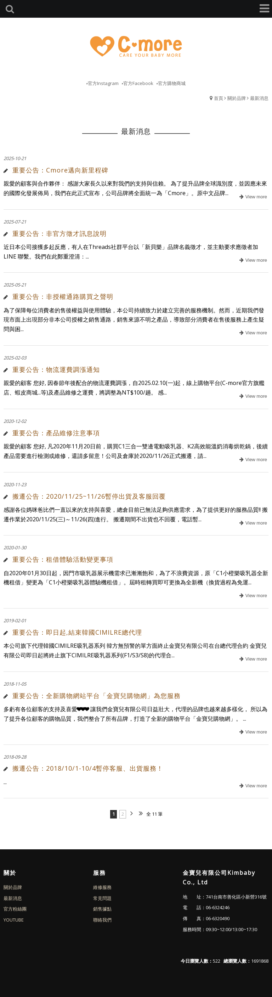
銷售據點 (102, 909)
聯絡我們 (102, 920)
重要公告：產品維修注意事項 (56, 433)
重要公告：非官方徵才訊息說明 (59, 233)
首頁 (218, 98)
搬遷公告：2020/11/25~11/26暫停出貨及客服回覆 (89, 496)
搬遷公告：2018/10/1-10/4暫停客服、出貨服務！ (87, 768)
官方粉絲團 (15, 909)
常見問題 (102, 898)
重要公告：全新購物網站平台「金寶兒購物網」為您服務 (96, 695)
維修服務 (102, 887)
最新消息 (259, 98)
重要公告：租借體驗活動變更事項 (62, 559)
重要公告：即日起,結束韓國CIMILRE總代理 (77, 632)
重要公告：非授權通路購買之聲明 (62, 296)
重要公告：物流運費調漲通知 (56, 369)
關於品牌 (236, 98)
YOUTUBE (14, 920)
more (252, 197)
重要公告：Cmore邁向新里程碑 (60, 170)
